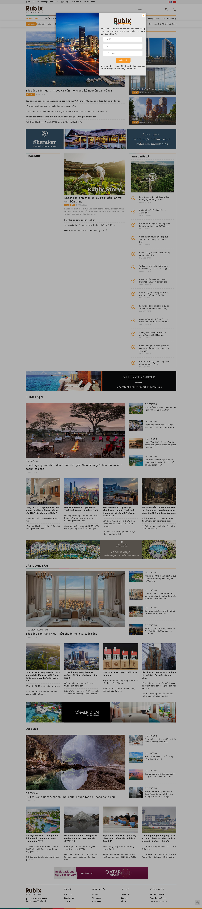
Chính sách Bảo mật (131, 66)
